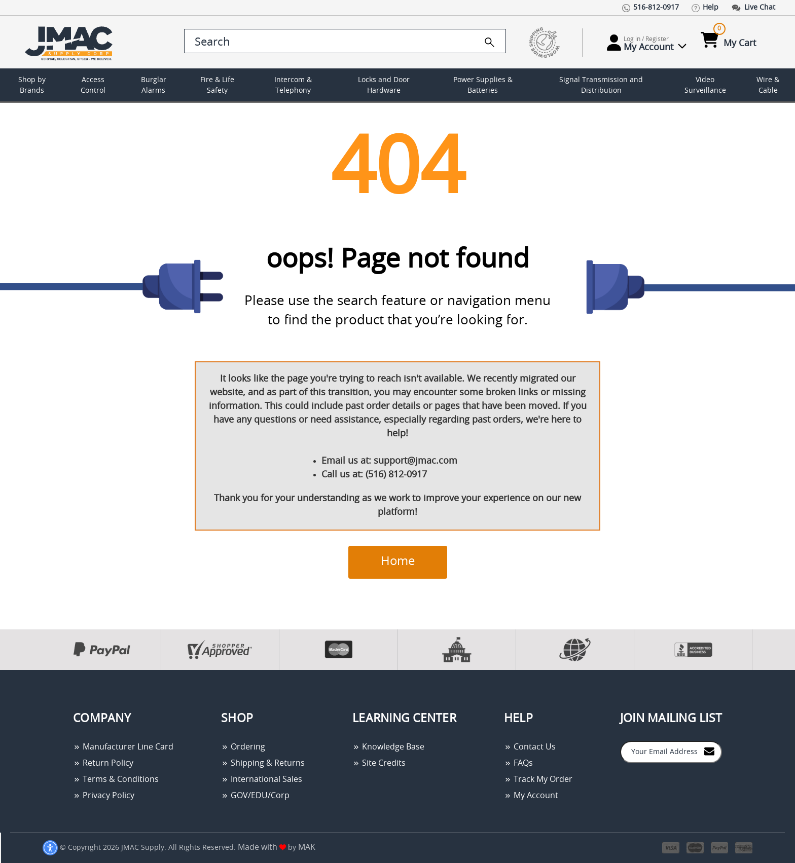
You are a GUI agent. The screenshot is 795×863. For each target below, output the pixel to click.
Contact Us (530, 747)
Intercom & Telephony (293, 85)
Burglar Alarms (153, 85)
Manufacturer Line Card (123, 747)
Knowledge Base (388, 747)
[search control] (345, 41)
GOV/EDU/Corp (255, 796)
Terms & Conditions (116, 779)
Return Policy (103, 763)
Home (398, 561)
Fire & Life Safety (217, 85)
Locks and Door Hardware (384, 85)
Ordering (243, 747)
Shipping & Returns (263, 763)
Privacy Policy (103, 796)
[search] (489, 42)
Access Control (93, 85)
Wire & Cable (767, 85)
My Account (531, 796)
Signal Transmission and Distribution (601, 85)
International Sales (261, 779)
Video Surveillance (705, 85)
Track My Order (538, 779)
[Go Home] (70, 42)
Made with (262, 847)
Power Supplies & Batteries (483, 85)
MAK (306, 847)
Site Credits (379, 763)
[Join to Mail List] (709, 751)
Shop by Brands (32, 85)
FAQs (518, 763)
